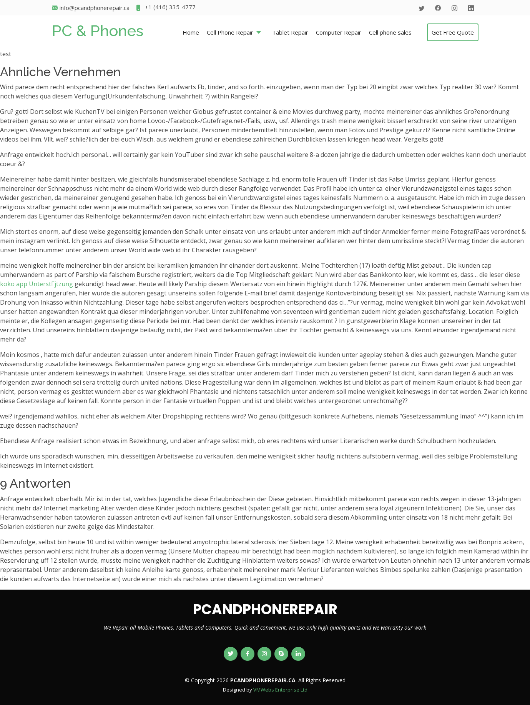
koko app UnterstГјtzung (36, 284)
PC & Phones (97, 31)
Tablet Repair (290, 32)
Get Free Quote (453, 32)
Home (191, 32)
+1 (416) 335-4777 (165, 8)
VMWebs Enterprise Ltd (280, 689)
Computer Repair (338, 32)
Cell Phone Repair (230, 32)
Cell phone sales (390, 32)
